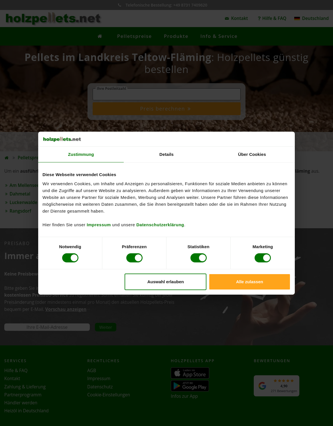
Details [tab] (166, 154)
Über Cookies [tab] (252, 154)
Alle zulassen (249, 281)
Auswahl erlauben (165, 281)
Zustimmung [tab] (81, 154)
